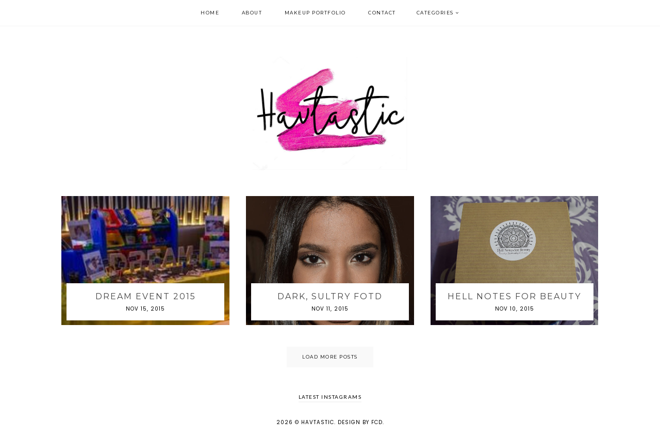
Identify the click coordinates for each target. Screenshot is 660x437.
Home (210, 12)
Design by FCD (360, 422)
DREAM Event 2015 (145, 296)
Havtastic (317, 422)
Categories (435, 12)
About (252, 12)
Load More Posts (330, 357)
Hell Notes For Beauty (514, 296)
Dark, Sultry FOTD (330, 296)
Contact (382, 12)
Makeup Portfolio (315, 12)
